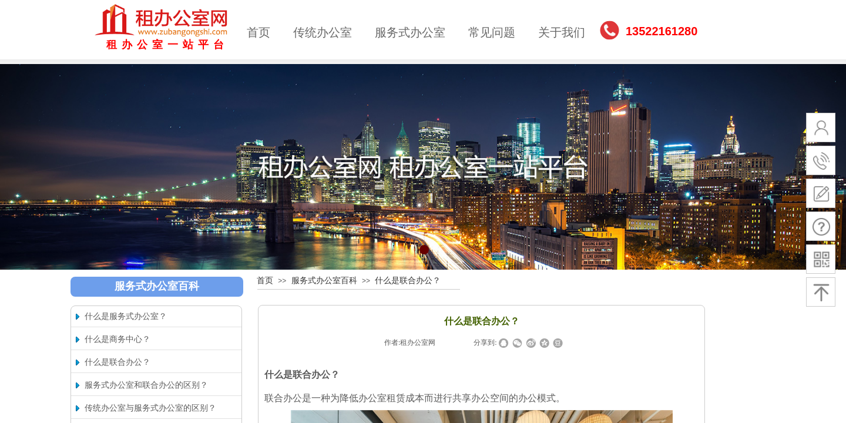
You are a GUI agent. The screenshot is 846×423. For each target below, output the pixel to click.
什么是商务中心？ (117, 339)
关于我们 (561, 32)
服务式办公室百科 (324, 280)
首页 (258, 32)
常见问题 (491, 32)
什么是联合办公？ (408, 280)
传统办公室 (322, 32)
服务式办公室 (410, 32)
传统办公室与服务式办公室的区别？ (150, 408)
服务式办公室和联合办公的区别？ (146, 385)
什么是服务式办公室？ (126, 316)
